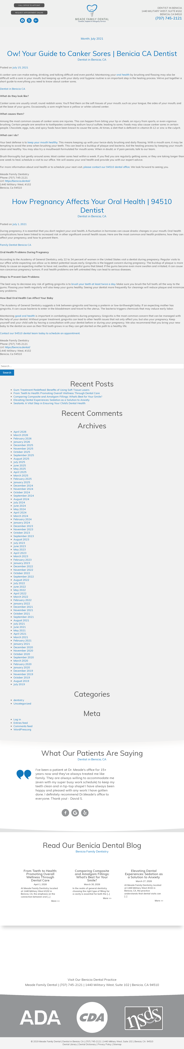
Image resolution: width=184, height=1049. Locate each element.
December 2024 (23, 485)
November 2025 (23, 448)
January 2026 (22, 441)
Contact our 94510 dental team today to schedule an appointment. (40, 333)
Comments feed (23, 726)
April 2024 (20, 512)
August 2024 (21, 499)
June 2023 (20, 546)
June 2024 (20, 505)
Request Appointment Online (29, 13)
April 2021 (20, 633)
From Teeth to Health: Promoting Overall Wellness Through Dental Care (57, 393)
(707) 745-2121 (168, 18)
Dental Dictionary (87, 1044)
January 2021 (22, 643)
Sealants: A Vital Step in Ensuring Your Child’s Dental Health (50, 403)
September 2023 (24, 536)
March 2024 (21, 516)
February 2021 (23, 640)
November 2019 (23, 674)
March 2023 (21, 556)
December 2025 (23, 445)
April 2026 (20, 431)
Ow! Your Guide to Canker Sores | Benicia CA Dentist (92, 53)
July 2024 (19, 502)
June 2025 (20, 465)
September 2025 (24, 455)
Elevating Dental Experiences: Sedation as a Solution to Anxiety (52, 400)
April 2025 (20, 472)
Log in (17, 719)
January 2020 (22, 667)
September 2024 (24, 495)
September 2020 (24, 657)
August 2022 (21, 580)
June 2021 (20, 627)
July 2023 (19, 543)
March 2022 (21, 596)
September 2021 (24, 617)
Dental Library (70, 1044)
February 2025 (23, 478)
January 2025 (22, 482)
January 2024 (22, 522)
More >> (55, 901)
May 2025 (20, 468)
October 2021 (22, 613)
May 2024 (20, 509)
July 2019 (19, 684)
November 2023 (23, 529)
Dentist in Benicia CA (12, 88)
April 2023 (20, 553)
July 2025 (19, 462)
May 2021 (20, 630)
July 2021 (19, 623)
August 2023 (21, 539)
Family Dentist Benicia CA (15, 244)
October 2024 (22, 492)
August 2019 (21, 681)
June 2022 (20, 586)
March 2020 (21, 660)
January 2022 (22, 603)
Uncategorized (22, 703)
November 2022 (23, 569)
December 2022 (23, 566)
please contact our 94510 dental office (106, 167)
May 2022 (20, 590)
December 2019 (23, 670)
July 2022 (19, 583)
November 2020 (23, 650)
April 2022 (20, 593)
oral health (123, 74)
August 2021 (21, 620)
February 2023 (23, 559)
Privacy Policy (104, 1044)
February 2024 (23, 519)
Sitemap (117, 1044)
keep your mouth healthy (43, 142)
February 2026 (23, 438)
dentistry (19, 700)
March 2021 (21, 637)
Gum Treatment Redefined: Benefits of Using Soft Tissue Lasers (51, 389)
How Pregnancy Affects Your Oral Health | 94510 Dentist (92, 206)
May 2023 (20, 549)
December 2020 (23, 647)
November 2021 (23, 610)
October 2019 (22, 677)
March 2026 (21, 435)
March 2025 (21, 475)
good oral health (25, 315)
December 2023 (23, 526)
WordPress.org (22, 729)
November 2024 (23, 489)
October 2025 (22, 452)
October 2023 (22, 532)
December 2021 (23, 606)
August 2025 (21, 458)
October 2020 (22, 654)
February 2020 (23, 664)
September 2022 (24, 576)
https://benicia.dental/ (17, 181)
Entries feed (21, 722)
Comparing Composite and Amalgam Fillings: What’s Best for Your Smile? (58, 396)
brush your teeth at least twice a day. (93, 284)
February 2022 (23, 600)
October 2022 (22, 573)
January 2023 (22, 563)
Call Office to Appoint (29, 5)
